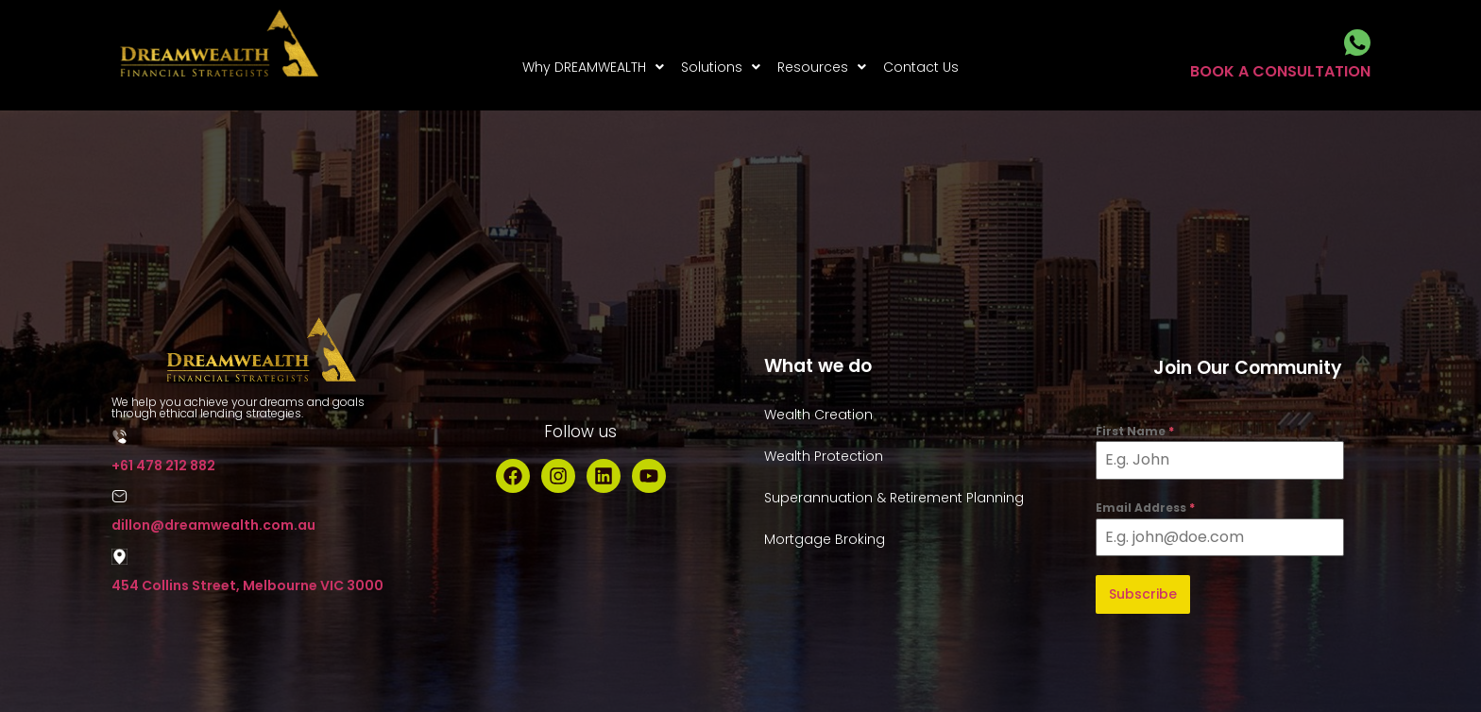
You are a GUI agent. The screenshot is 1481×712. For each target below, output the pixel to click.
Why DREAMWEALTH (593, 67)
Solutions (720, 67)
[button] (593, 67)
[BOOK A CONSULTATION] (1357, 42)
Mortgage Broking (824, 539)
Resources (821, 67)
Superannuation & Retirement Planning (894, 497)
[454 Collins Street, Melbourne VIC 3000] (119, 557)
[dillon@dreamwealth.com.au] (119, 496)
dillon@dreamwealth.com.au (213, 525)
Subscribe (1143, 594)
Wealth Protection (823, 456)
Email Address (1145, 508)
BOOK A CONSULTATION (1280, 71)
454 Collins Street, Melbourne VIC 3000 (247, 585)
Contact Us (921, 67)
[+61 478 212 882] (119, 437)
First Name (1135, 431)
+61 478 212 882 (163, 465)
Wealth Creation (818, 414)
